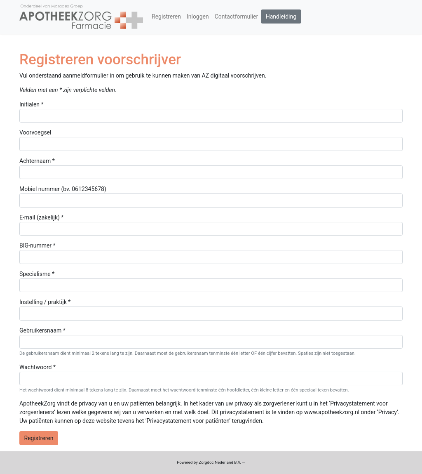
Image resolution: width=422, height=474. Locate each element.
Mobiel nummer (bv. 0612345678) (62, 189)
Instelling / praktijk (43, 302)
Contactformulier (236, 16)
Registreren (166, 16)
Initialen (29, 104)
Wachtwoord (35, 367)
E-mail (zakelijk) (39, 217)
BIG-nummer (35, 245)
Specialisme (35, 274)
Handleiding (281, 16)
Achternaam (35, 161)
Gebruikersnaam (40, 330)
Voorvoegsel (35, 132)
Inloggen (198, 16)
